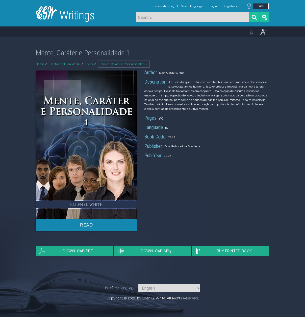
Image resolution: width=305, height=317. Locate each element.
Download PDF (78, 251)
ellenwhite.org (164, 6)
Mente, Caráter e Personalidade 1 (124, 64)
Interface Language (120, 288)
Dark (260, 6)
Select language (192, 6)
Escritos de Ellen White (64, 64)
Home (40, 64)
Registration (232, 6)
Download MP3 (156, 251)
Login (213, 6)
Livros (89, 64)
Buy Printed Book (234, 251)
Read (86, 224)
